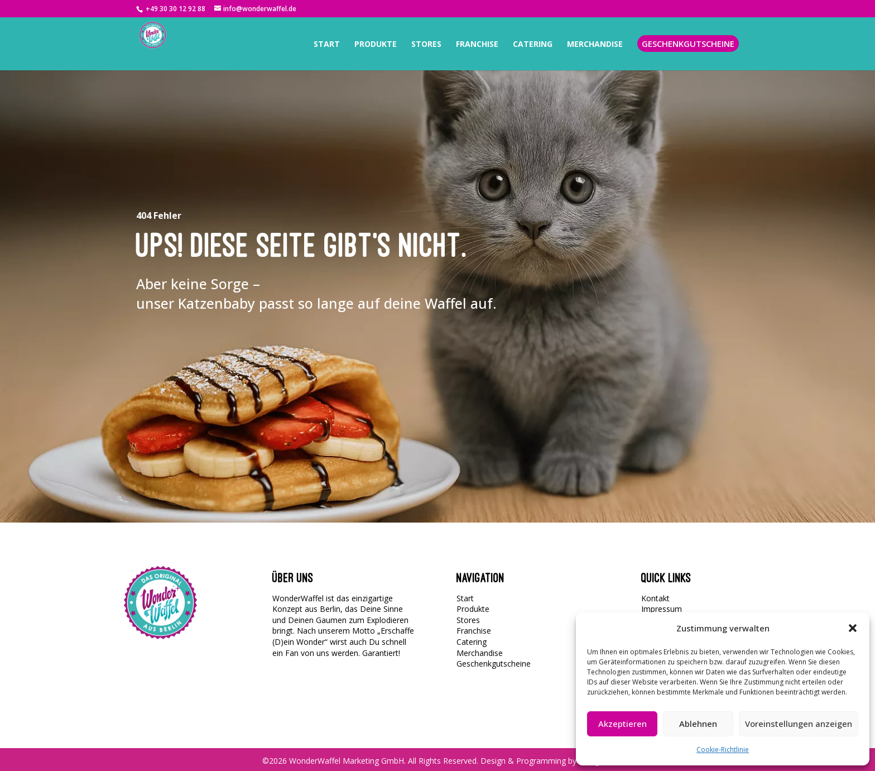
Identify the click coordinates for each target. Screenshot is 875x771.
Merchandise (479, 653)
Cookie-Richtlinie (722, 749)
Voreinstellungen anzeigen (798, 723)
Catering (471, 641)
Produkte (472, 609)
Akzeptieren (622, 723)
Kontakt (655, 598)
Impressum (661, 609)
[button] (852, 628)
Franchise (473, 630)
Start (465, 598)
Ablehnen (698, 723)
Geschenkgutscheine (493, 663)
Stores (468, 620)
